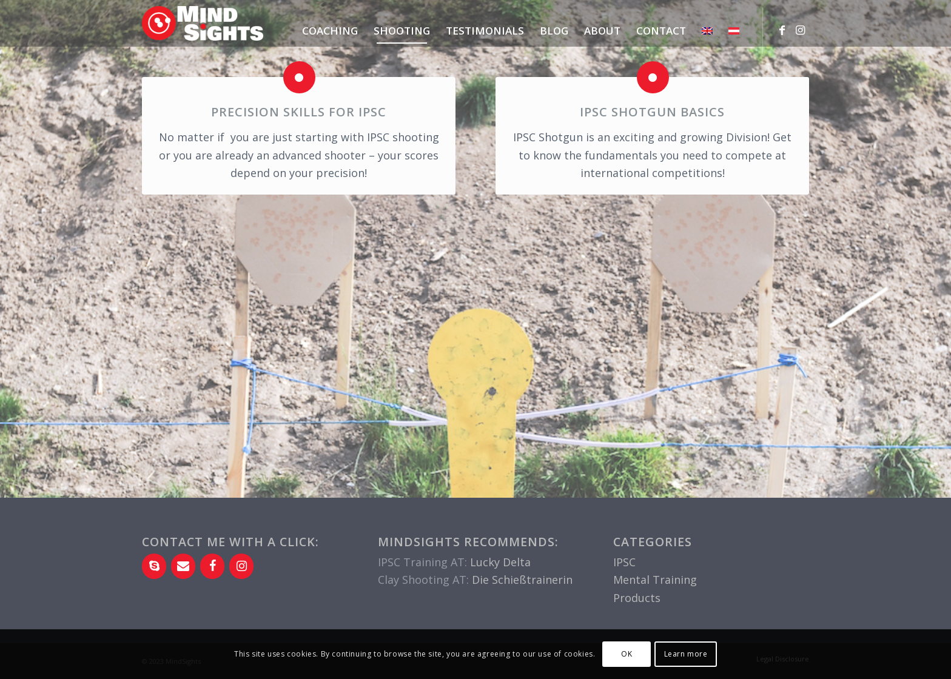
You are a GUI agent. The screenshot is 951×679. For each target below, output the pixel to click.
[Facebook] (212, 566)
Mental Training (655, 579)
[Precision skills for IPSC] (299, 77)
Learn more (686, 654)
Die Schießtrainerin (522, 579)
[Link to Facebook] (782, 30)
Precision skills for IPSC (298, 112)
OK (626, 654)
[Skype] (154, 566)
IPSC (624, 562)
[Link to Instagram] (800, 30)
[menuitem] (330, 30)
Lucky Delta (500, 562)
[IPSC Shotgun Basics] (653, 77)
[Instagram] (241, 566)
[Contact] (183, 566)
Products (636, 597)
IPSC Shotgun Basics (652, 112)
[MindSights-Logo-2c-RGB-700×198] (202, 29)
